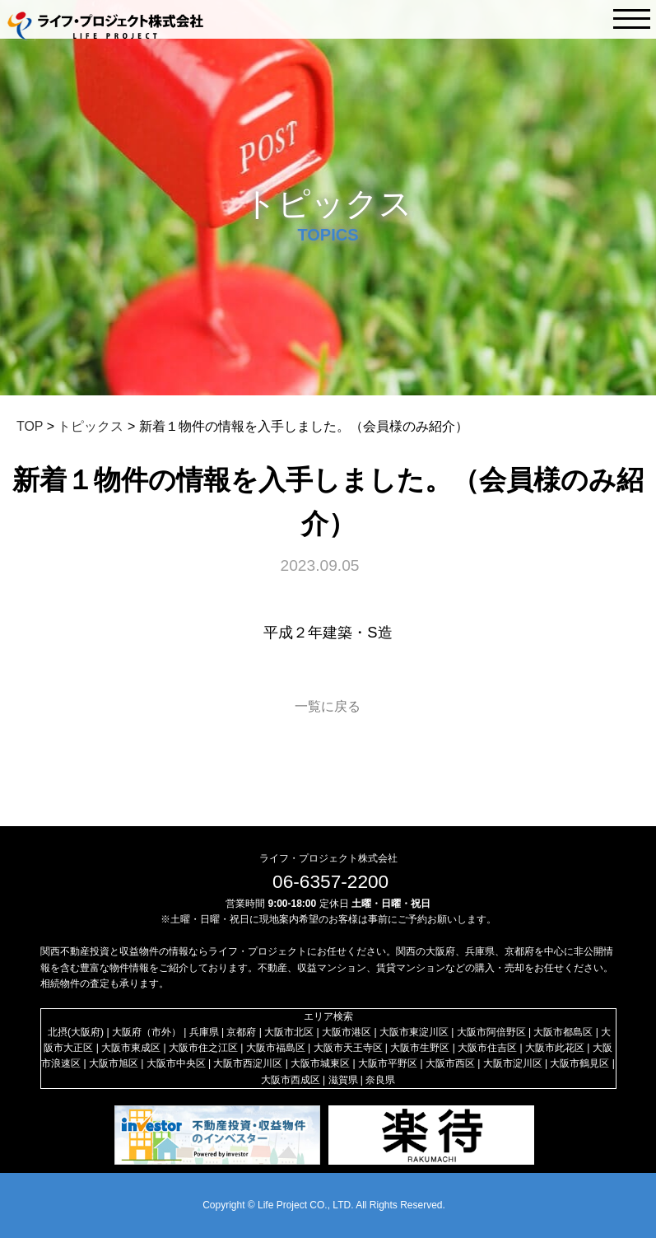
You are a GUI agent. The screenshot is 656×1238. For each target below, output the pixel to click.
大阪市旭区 (113, 1063)
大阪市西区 (450, 1063)
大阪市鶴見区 (579, 1063)
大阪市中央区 (176, 1063)
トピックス (90, 426)
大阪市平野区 (387, 1063)
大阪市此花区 (554, 1047)
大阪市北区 (289, 1032)
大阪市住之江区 (203, 1047)
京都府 (241, 1032)
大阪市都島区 (563, 1032)
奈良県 (380, 1080)
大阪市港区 (346, 1032)
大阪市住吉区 (487, 1047)
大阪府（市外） (146, 1032)
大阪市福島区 (275, 1047)
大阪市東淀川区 (414, 1032)
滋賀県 (343, 1080)
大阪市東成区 (131, 1047)
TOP (29, 426)
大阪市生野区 (419, 1047)
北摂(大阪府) (76, 1032)
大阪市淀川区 (512, 1063)
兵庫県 (204, 1032)
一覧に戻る (328, 706)
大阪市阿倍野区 (491, 1032)
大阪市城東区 (320, 1063)
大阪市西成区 (290, 1080)
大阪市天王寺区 (348, 1047)
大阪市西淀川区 (247, 1063)
